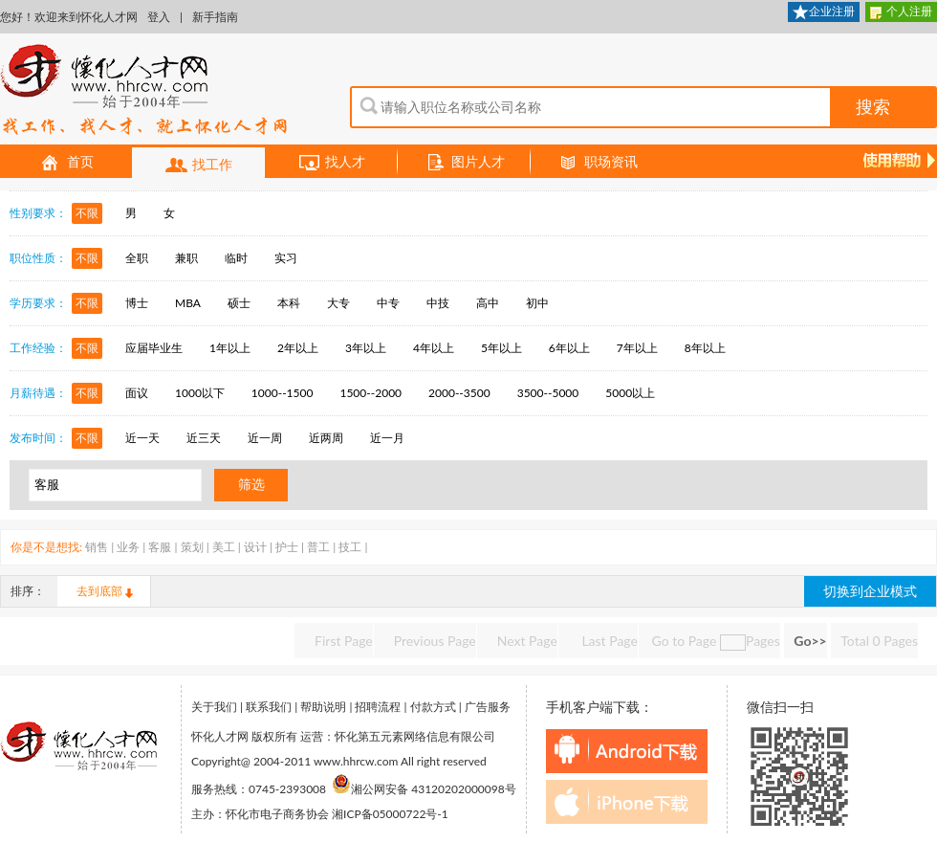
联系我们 (269, 706)
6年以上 (569, 348)
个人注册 (901, 13)
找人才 (331, 162)
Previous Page (435, 640)
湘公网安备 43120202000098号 (424, 789)
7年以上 (637, 348)
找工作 (198, 165)
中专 (388, 303)
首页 (67, 162)
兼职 (186, 258)
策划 (192, 547)
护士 (286, 547)
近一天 (142, 438)
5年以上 (501, 348)
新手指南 (215, 17)
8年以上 (705, 348)
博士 (136, 303)
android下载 (627, 751)
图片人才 (465, 162)
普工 (318, 547)
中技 (437, 303)
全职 (136, 258)
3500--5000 (548, 393)
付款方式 (433, 706)
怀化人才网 (144, 91)
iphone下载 (627, 802)
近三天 (203, 438)
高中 (487, 303)
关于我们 (214, 706)
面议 (136, 393)
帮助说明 (323, 706)
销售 (96, 547)
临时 (236, 258)
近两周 (326, 438)
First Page (344, 640)
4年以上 (433, 348)
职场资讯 (597, 162)
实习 (285, 258)
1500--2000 (370, 393)
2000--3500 (459, 393)
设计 (255, 547)
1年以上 (230, 348)
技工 (349, 547)
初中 (537, 303)
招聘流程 (378, 706)
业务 (128, 547)
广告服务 (488, 706)
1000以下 (200, 393)
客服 (159, 547)
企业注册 (824, 13)
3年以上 (365, 348)
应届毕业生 (154, 348)
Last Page (608, 640)
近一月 (387, 438)
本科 (288, 303)
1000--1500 (282, 393)
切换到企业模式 (870, 591)
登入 (158, 17)
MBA (188, 303)
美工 (223, 547)
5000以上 (630, 393)
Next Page (527, 640)
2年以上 (297, 348)
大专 (338, 303)
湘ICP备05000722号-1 (390, 814)
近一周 (265, 438)
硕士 (239, 303)
